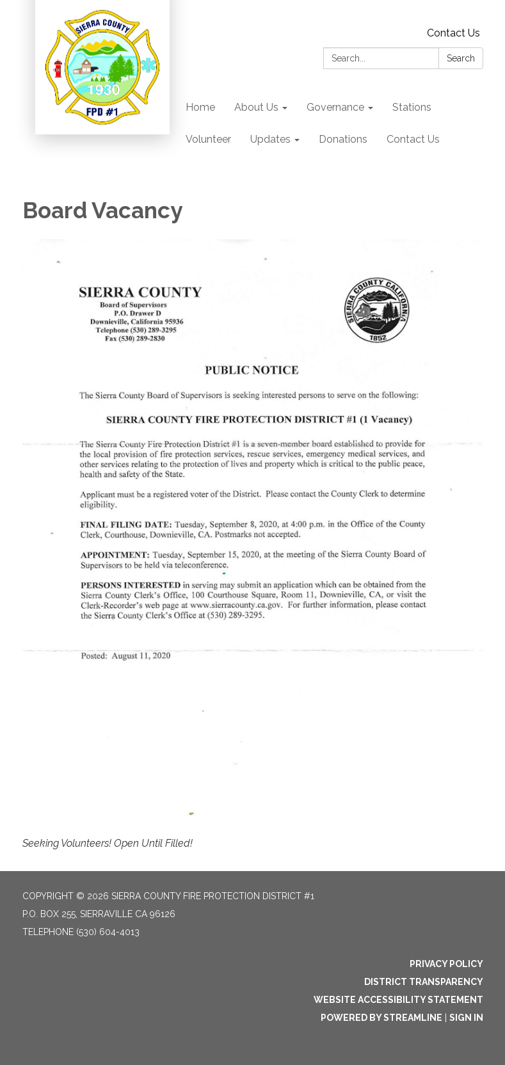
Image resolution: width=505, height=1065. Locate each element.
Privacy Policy (446, 964)
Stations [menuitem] (411, 107)
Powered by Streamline (381, 1018)
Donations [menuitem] (343, 139)
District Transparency (423, 982)
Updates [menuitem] (270, 139)
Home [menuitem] (200, 107)
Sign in (466, 1018)
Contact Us (453, 33)
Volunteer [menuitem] (208, 139)
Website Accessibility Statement (398, 1000)
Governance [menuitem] (335, 107)
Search (461, 58)
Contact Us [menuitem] (413, 139)
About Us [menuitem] (256, 107)
